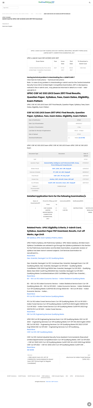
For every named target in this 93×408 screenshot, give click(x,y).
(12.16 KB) (81, 137)
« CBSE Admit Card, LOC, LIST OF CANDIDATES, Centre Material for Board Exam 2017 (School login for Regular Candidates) (40, 360)
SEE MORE (30, 350)
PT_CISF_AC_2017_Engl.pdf (61, 172)
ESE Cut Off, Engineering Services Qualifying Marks (45, 314)
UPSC (32, 13)
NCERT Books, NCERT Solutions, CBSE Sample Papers (15, 13)
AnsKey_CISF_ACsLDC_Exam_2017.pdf (62, 179)
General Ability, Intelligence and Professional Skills (59, 163)
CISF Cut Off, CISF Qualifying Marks (39, 332)
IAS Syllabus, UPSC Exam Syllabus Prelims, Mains (45, 238)
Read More (31, 256)
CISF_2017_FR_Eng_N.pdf (62, 175)
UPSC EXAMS (39, 13)
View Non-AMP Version (52, 381)
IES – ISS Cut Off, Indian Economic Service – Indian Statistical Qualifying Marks (56, 279)
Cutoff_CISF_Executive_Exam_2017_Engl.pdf (61, 182)
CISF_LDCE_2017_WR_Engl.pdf (61, 168)
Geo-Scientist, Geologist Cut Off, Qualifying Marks (45, 258)
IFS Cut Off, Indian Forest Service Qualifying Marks (45, 296)
